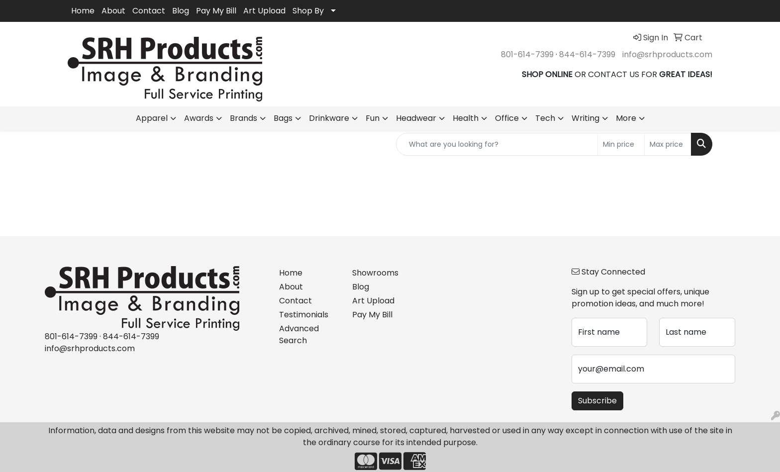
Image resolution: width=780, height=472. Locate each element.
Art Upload (264, 10)
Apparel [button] (152, 118)
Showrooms (375, 273)
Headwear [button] (416, 118)
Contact (148, 10)
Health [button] (466, 118)
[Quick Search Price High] (667, 144)
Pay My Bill (216, 10)
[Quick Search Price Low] (621, 144)
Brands (243, 118)
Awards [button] (198, 118)
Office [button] (507, 118)
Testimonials (303, 314)
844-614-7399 (587, 54)
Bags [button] (283, 118)
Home (83, 10)
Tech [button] (545, 118)
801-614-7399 (527, 54)
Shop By (308, 10)
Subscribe (597, 400)
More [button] (626, 118)
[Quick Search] (497, 144)
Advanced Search (299, 334)
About (113, 10)
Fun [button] (373, 118)
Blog (180, 10)
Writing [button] (585, 118)
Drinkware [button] (329, 118)
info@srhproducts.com (667, 54)
